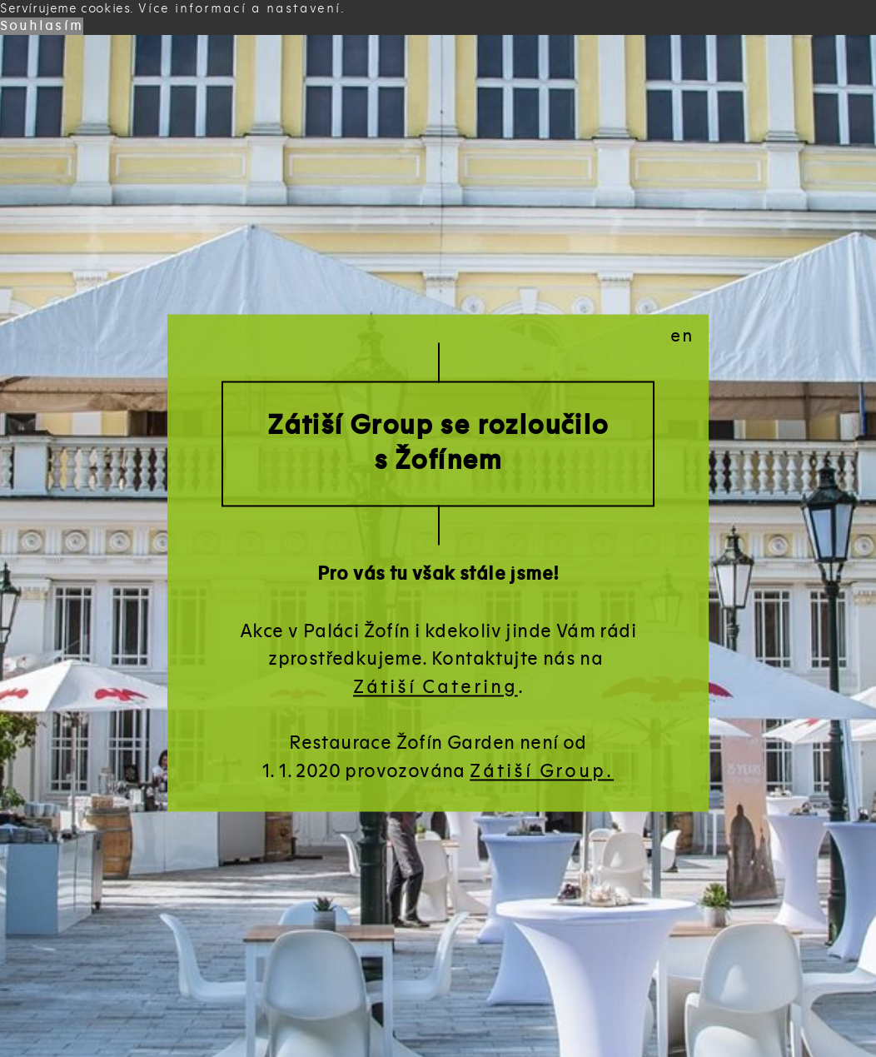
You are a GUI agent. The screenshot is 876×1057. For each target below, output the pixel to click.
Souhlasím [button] (41, 25)
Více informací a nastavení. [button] (242, 8)
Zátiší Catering (435, 687)
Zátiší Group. (542, 771)
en (682, 336)
